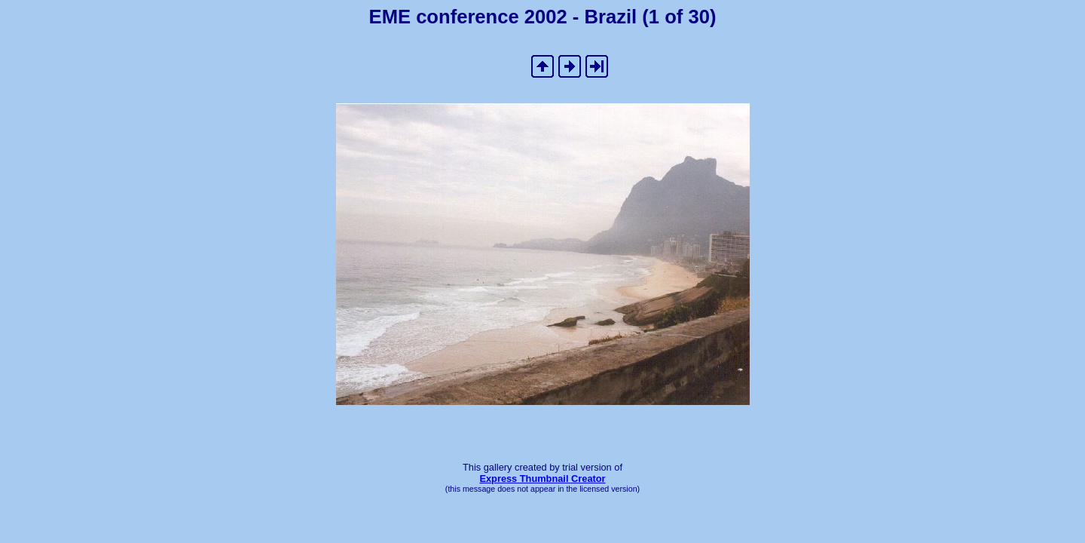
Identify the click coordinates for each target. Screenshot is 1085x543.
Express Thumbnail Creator (542, 478)
